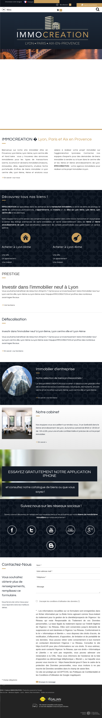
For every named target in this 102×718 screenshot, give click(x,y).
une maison (7, 262)
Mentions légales (14, 692)
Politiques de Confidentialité (85, 672)
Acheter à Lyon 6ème (16, 247)
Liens (22, 692)
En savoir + (42, 442)
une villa (5, 255)
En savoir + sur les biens (13, 351)
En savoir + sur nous (12, 178)
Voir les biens (9, 305)
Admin (27, 692)
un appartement (9, 259)
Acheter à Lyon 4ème (67, 247)
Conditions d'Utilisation (49, 675)
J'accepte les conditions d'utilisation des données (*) (59, 601)
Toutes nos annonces (47, 692)
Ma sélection (63, 5)
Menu (8, 10)
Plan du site (3, 692)
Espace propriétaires (90, 5)
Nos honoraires (35, 692)
